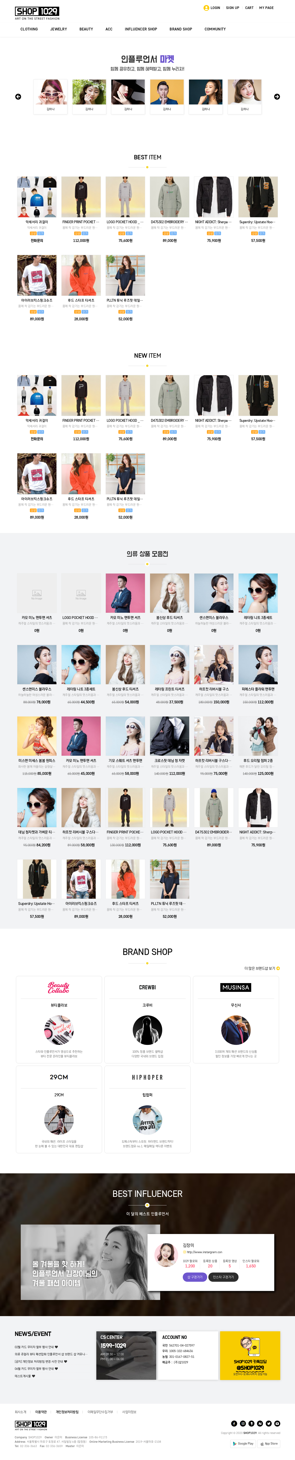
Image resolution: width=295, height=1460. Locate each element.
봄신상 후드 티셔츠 (169, 618)
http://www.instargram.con (202, 1252)
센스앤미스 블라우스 (213, 618)
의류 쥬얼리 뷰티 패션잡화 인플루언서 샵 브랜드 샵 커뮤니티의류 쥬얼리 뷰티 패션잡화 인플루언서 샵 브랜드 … (82, 1354)
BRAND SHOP (181, 29)
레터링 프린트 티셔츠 (170, 689)
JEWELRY (58, 29)
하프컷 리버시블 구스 (214, 689)
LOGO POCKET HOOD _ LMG (125, 222)
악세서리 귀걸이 (37, 222)
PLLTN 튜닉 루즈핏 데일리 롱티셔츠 (125, 300)
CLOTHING (29, 29)
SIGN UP (232, 8)
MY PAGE (266, 8)
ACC (109, 29)
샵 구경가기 (195, 1277)
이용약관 (41, 1412)
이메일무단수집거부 (100, 1412)
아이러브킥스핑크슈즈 (36, 300)
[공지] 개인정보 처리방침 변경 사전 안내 (39, 1361)
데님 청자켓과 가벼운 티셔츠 (38, 832)
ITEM (147, 157)
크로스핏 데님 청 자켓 (169, 761)
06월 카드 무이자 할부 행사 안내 (34, 1369)
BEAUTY (86, 29)
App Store (271, 1443)
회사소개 (20, 1412)
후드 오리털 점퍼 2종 (258, 761)
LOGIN (215, 8)
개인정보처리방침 (67, 1412)
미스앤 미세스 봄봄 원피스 (36, 761)
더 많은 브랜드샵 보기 (262, 968)
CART (249, 8)
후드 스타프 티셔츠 (81, 300)
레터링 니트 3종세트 (258, 618)
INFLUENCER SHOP (141, 29)
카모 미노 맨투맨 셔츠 (37, 618)
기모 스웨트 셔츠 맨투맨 (125, 761)
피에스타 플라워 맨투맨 (258, 689)
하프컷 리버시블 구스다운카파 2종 (219, 761)
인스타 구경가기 (223, 1277)
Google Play (245, 1443)
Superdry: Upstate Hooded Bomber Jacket (258, 222)
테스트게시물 (23, 1376)
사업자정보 (129, 1412)
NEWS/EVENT (33, 1334)
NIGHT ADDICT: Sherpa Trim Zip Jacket (214, 222)
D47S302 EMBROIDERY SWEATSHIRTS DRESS (169, 222)
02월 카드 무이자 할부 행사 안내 (34, 1347)
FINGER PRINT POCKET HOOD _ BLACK (81, 222)
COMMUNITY (215, 29)
